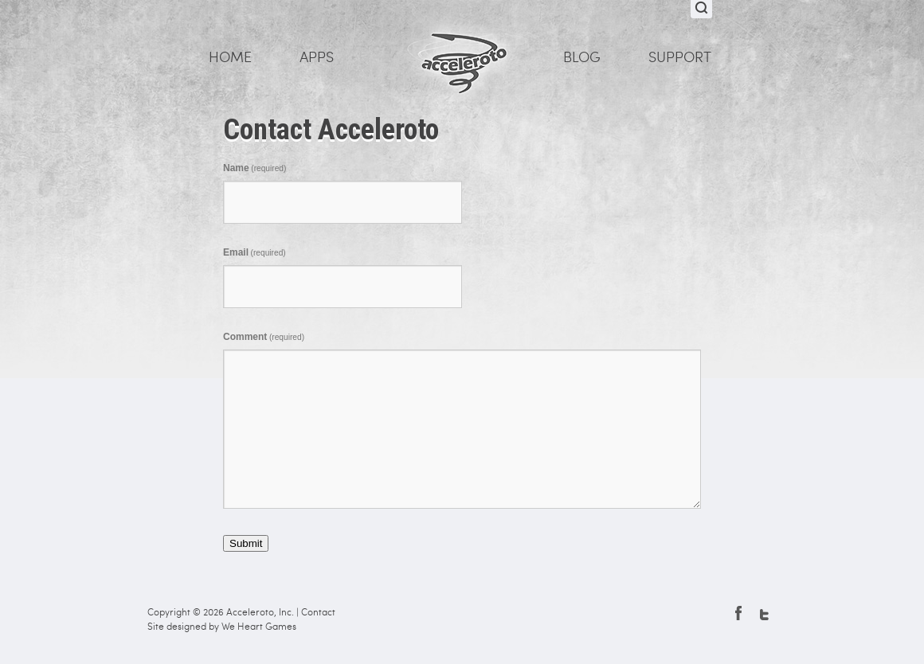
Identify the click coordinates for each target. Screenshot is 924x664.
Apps (317, 57)
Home (230, 57)
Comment (263, 336)
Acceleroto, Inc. (260, 612)
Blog (582, 57)
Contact (318, 612)
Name (254, 168)
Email (254, 252)
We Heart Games (258, 626)
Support (679, 57)
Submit (245, 543)
